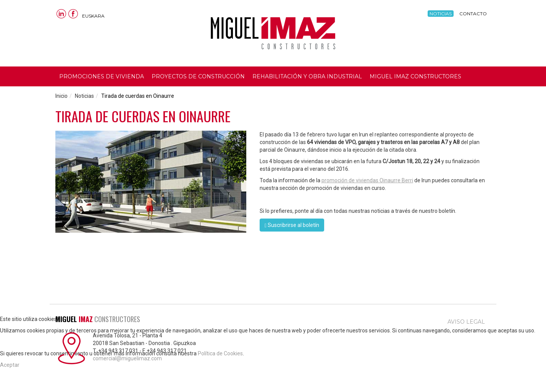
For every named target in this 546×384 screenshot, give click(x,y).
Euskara (93, 16)
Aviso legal (466, 321)
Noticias (441, 13)
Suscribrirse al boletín (292, 225)
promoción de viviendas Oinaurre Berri (367, 180)
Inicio (61, 96)
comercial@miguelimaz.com (127, 358)
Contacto (473, 13)
